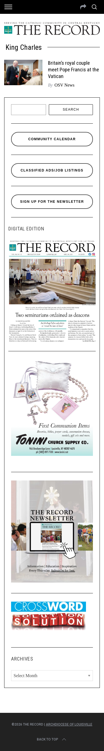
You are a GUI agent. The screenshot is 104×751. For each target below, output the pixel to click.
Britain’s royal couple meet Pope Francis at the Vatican (73, 69)
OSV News (64, 85)
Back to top (52, 739)
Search (71, 109)
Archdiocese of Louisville (69, 724)
